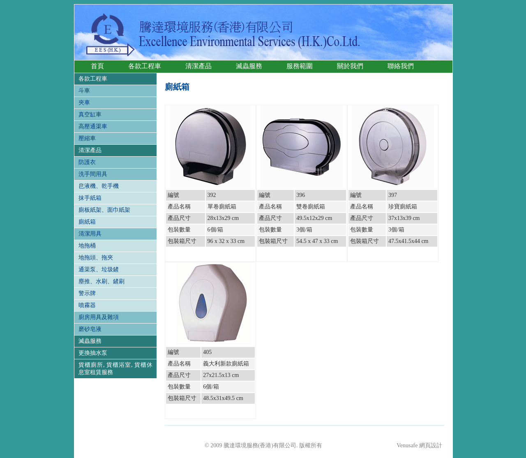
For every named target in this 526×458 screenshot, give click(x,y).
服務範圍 (299, 65)
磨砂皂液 (90, 329)
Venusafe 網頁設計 (419, 445)
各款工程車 (144, 65)
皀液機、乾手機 (98, 186)
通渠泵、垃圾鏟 (98, 269)
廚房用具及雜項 (98, 317)
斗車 (84, 91)
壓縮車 (87, 138)
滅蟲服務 (249, 65)
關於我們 (350, 65)
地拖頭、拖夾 (95, 257)
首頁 (97, 65)
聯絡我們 (401, 65)
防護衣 (87, 162)
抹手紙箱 (90, 198)
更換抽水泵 (92, 353)
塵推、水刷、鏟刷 (101, 281)
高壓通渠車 (92, 126)
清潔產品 (198, 65)
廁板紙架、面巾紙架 (104, 210)
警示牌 (87, 293)
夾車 (84, 102)
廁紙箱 (87, 222)
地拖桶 (87, 246)
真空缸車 (90, 114)
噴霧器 (87, 305)
